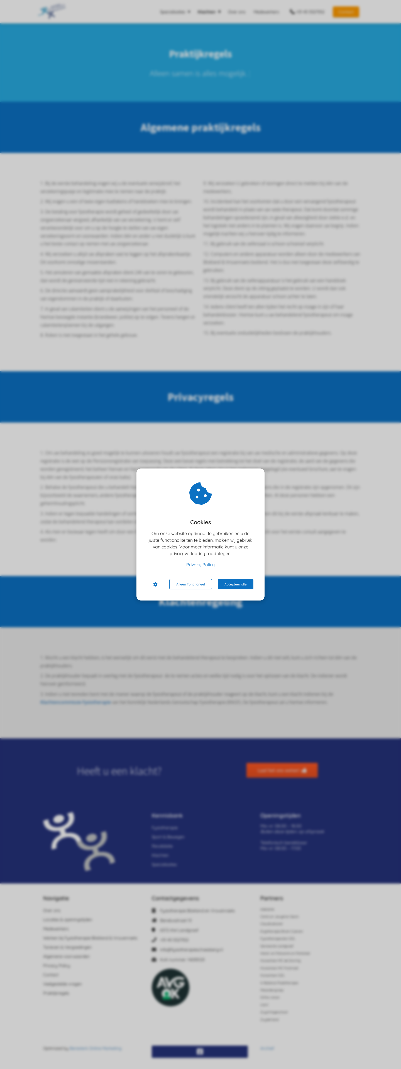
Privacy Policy (200, 564)
